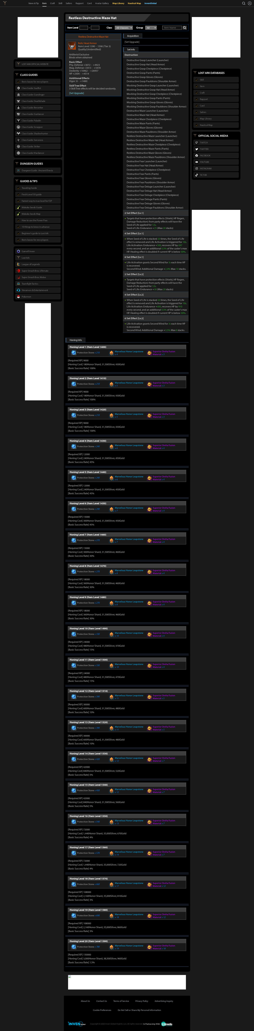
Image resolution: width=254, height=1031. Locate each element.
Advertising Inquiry (164, 1000)
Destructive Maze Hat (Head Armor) (146, 114)
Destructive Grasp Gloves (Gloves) (145, 77)
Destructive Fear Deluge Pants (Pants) (147, 199)
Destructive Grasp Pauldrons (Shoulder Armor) (151, 81)
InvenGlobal (150, 3)
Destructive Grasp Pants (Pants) (143, 72)
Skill (60, 3)
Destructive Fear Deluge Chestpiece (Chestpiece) (153, 195)
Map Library (118, 3)
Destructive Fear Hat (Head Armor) (145, 165)
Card (89, 3)
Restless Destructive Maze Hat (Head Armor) (150, 140)
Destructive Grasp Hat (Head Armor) (146, 64)
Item (44, 3)
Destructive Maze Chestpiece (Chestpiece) (149, 119)
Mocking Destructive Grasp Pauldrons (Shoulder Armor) (156, 106)
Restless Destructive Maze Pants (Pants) (148, 148)
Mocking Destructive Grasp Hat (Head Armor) (151, 89)
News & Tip (34, 3)
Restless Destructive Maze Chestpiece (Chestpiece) (153, 144)
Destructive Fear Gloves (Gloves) (144, 178)
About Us (85, 1000)
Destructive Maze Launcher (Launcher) (147, 110)
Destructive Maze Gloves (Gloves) (144, 127)
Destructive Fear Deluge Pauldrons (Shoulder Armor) (155, 207)
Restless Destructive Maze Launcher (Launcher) (152, 136)
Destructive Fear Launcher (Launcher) (147, 161)
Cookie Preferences (102, 1009)
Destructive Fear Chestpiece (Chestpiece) (148, 169)
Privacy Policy (141, 1000)
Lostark (7, 3)
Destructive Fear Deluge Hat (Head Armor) (149, 190)
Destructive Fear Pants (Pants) (143, 173)
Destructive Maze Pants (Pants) (143, 123)
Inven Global (16, 3)
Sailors (69, 3)
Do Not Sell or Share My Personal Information (139, 1009)
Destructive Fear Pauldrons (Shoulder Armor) (151, 182)
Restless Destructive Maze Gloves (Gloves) (149, 152)
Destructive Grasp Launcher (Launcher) (148, 60)
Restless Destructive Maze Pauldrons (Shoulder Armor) (156, 157)
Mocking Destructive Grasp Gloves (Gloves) (150, 102)
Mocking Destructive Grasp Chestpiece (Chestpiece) (154, 93)
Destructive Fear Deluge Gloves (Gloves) (148, 203)
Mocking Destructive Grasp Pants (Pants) (148, 98)
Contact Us (101, 1000)
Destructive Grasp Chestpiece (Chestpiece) (149, 68)
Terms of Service (121, 1000)
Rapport (80, 3)
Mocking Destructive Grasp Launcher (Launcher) (153, 85)
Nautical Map (134, 3)
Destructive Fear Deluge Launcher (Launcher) (151, 186)
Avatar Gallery (102, 3)
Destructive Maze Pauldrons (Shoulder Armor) (151, 131)
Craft (52, 3)
